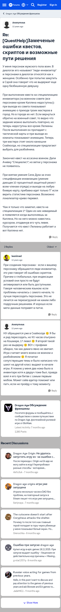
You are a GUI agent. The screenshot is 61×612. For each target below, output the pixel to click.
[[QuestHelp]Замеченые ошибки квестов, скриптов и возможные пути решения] (18, 26)
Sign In (53, 4)
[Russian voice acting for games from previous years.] (34, 583)
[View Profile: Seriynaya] (8, 486)
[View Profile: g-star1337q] (8, 547)
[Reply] (53, 237)
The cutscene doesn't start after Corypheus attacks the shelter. (32, 516)
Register (42, 4)
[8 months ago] (32, 533)
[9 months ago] (31, 591)
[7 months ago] (30, 472)
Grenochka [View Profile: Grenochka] (18, 533)
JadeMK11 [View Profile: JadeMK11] (18, 590)
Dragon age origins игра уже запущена (30, 485)
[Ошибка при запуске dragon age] (34, 553)
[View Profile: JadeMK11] (8, 574)
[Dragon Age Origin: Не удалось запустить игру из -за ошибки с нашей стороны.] (34, 465)
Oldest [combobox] (52, 247)
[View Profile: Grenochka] (8, 517)
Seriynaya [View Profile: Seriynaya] (18, 502)
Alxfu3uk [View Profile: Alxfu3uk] (17, 472)
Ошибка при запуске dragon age (33, 545)
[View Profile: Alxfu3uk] (8, 456)
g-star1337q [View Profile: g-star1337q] (19, 560)
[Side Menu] (4, 4)
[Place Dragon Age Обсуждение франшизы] (36, 407)
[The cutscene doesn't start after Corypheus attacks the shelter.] (34, 526)
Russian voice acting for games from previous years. (34, 574)
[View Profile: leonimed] (6, 258)
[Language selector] (25, 5)
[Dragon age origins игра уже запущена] (34, 495)
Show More (30, 602)
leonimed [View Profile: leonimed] (17, 256)
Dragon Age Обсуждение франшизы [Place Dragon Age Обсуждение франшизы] (21, 13)
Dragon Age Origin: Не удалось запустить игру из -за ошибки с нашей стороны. (33, 455)
